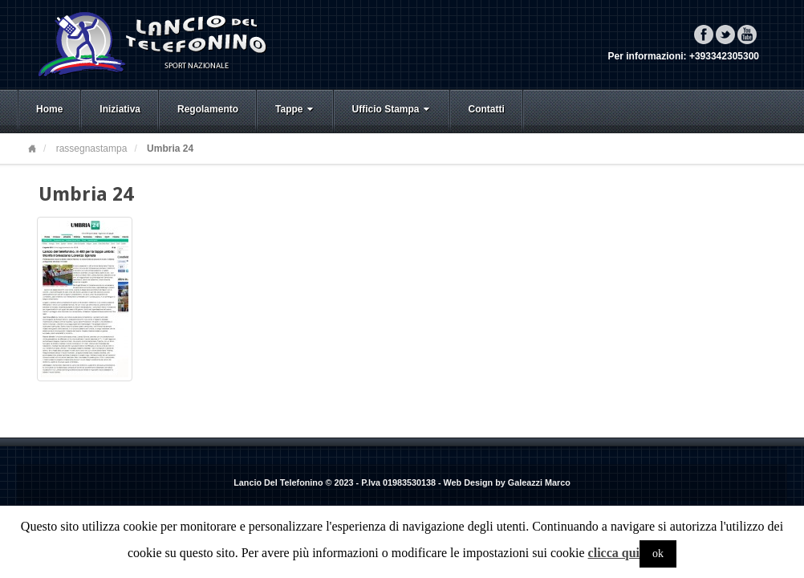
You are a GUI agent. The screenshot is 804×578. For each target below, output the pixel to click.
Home (49, 109)
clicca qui (614, 553)
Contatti (487, 109)
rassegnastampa (92, 148)
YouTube (747, 34)
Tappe (295, 109)
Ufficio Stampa (392, 109)
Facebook (703, 34)
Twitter (725, 34)
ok (658, 553)
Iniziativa (119, 109)
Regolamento (207, 109)
